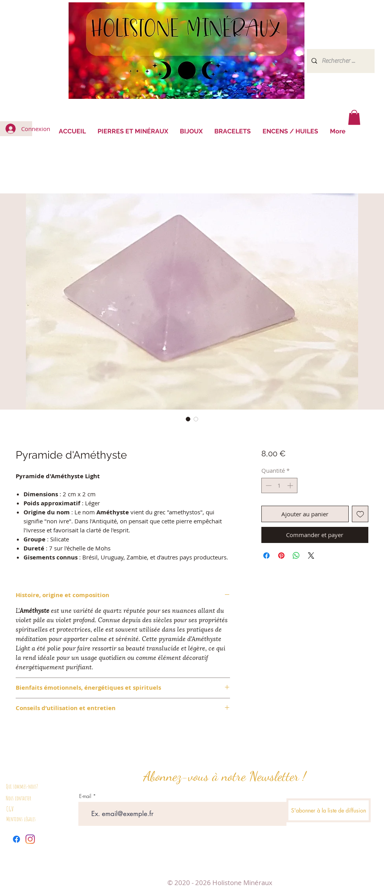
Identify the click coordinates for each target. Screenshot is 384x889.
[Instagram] (30, 839)
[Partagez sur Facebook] (266, 555)
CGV (10, 809)
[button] (354, 117)
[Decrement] (268, 485)
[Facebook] (16, 839)
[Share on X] (311, 555)
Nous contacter (18, 798)
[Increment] (291, 485)
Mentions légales (21, 819)
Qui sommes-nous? (22, 786)
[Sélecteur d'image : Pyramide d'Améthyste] (188, 419)
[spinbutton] (279, 485)
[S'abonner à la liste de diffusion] (328, 810)
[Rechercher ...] (340, 61)
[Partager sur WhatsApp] (296, 555)
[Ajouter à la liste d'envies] (360, 514)
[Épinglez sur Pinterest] (281, 555)
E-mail (85, 796)
